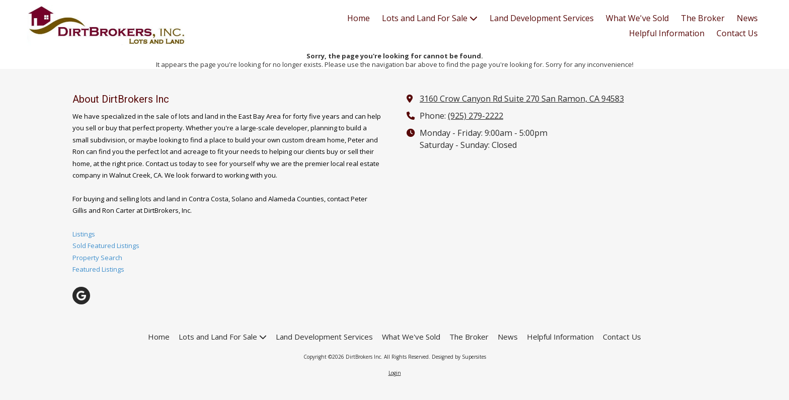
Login (394, 372)
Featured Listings (98, 269)
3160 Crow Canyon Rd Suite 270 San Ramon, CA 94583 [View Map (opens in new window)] (522, 98)
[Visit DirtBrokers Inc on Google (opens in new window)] (81, 295)
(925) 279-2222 (475, 115)
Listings (83, 233)
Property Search (97, 257)
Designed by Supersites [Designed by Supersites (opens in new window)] (459, 356)
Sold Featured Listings (105, 245)
